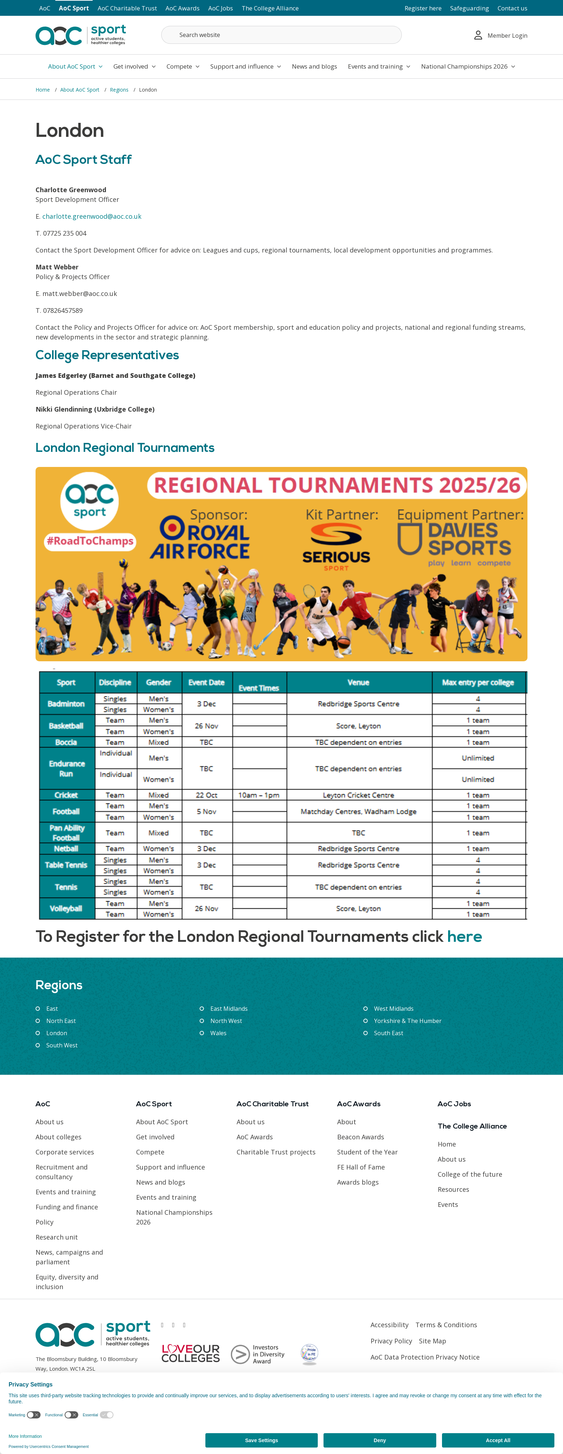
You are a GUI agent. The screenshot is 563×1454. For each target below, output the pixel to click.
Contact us (512, 8)
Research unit (57, 1237)
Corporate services (65, 1152)
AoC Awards (183, 8)
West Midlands (394, 1009)
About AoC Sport (75, 66)
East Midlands (229, 1009)
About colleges (59, 1137)
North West (226, 1021)
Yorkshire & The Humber (408, 1021)
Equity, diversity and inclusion (67, 1282)
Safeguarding (469, 8)
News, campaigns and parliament (69, 1257)
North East (61, 1021)
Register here (423, 8)
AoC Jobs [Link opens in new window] (220, 8)
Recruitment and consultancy (62, 1172)
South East (388, 1033)
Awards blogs (358, 1182)
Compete (183, 66)
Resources (453, 1189)
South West (62, 1045)
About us (50, 1121)
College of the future (470, 1174)
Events (448, 1204)
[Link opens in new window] (162, 1325)
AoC (44, 8)
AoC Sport (74, 8)
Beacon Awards (360, 1137)
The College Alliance (270, 8)
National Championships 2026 (468, 66)
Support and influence (245, 66)
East (52, 1009)
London (56, 1033)
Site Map (432, 1341)
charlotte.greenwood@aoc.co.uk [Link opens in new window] (91, 216)
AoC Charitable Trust (127, 8)
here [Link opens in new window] (465, 938)
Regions (120, 89)
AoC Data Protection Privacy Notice (425, 1357)
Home (43, 89)
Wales (218, 1033)
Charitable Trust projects (276, 1152)
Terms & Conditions (446, 1324)
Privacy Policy (391, 1341)
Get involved (134, 66)
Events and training (379, 66)
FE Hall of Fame (361, 1167)
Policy (44, 1222)
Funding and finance (67, 1207)
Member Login (500, 35)
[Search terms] (281, 35)
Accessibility (390, 1324)
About (346, 1121)
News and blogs (314, 66)
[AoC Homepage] (81, 34)
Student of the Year (367, 1152)
